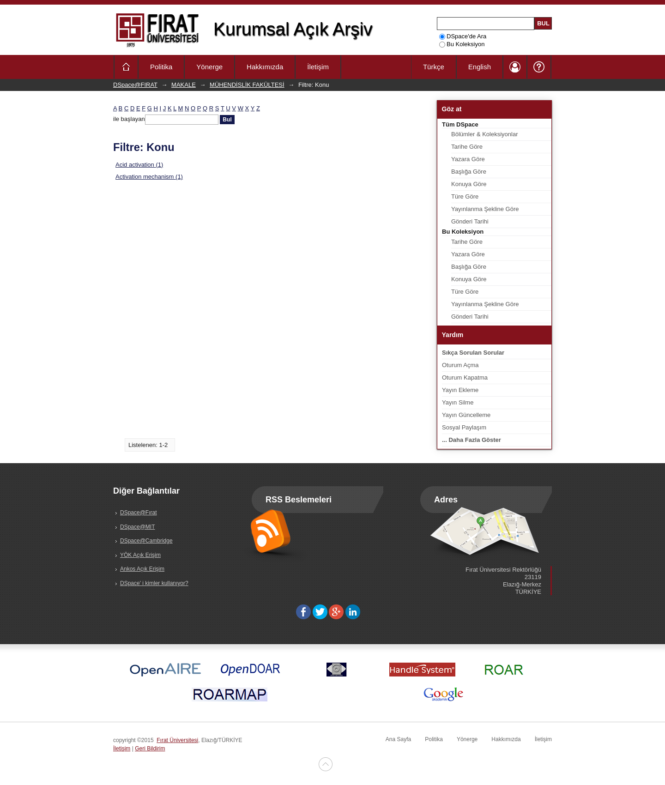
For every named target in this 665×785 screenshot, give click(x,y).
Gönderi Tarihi (470, 221)
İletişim (318, 67)
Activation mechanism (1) (149, 176)
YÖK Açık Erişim (140, 555)
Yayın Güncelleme (466, 414)
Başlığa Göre (468, 171)
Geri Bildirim (150, 748)
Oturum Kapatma (465, 377)
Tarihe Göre (467, 146)
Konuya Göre (469, 184)
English (479, 67)
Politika (161, 67)
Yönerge (209, 67)
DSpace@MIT (137, 527)
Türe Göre (464, 196)
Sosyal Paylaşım (464, 427)
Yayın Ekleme (460, 389)
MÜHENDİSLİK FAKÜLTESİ (247, 84)
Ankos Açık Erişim (142, 569)
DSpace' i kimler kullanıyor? (154, 583)
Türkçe (433, 67)
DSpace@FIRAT (135, 84)
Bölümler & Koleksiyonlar (484, 134)
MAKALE (183, 84)
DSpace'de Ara (462, 36)
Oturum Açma (460, 365)
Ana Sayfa (398, 739)
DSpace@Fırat (138, 512)
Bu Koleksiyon (461, 44)
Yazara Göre (468, 159)
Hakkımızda (265, 67)
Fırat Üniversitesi (177, 740)
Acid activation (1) (139, 164)
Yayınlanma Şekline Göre (485, 208)
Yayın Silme (457, 402)
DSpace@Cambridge (146, 540)
